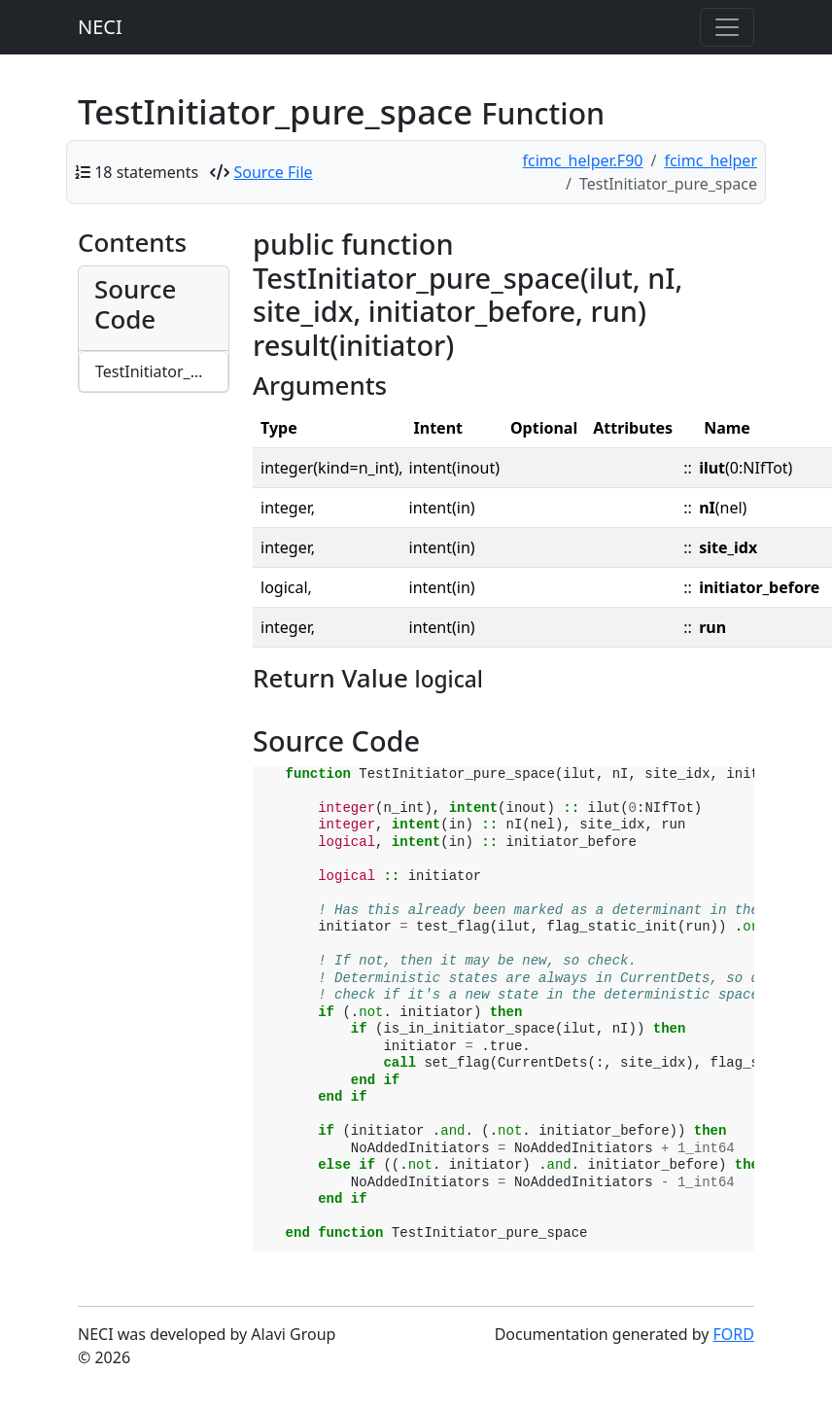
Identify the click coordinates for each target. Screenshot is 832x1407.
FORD (733, 1334)
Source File (273, 172)
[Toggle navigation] (727, 27)
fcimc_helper (710, 160)
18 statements (146, 172)
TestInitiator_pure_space (161, 371)
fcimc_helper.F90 (583, 160)
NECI (100, 27)
